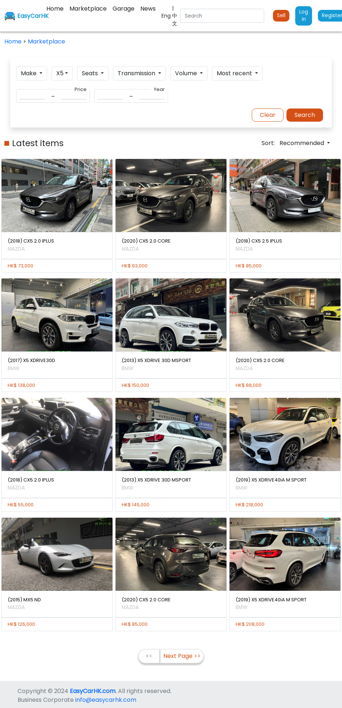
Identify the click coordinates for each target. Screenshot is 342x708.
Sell (281, 15)
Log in (303, 15)
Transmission (137, 73)
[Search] (222, 16)
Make (29, 73)
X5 (60, 73)
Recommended (303, 143)
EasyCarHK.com (92, 691)
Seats (90, 73)
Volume (186, 73)
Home (13, 41)
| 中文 (174, 15)
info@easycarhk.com (105, 700)
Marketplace (46, 41)
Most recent (235, 73)
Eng (167, 15)
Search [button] (304, 115)
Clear (268, 115)
